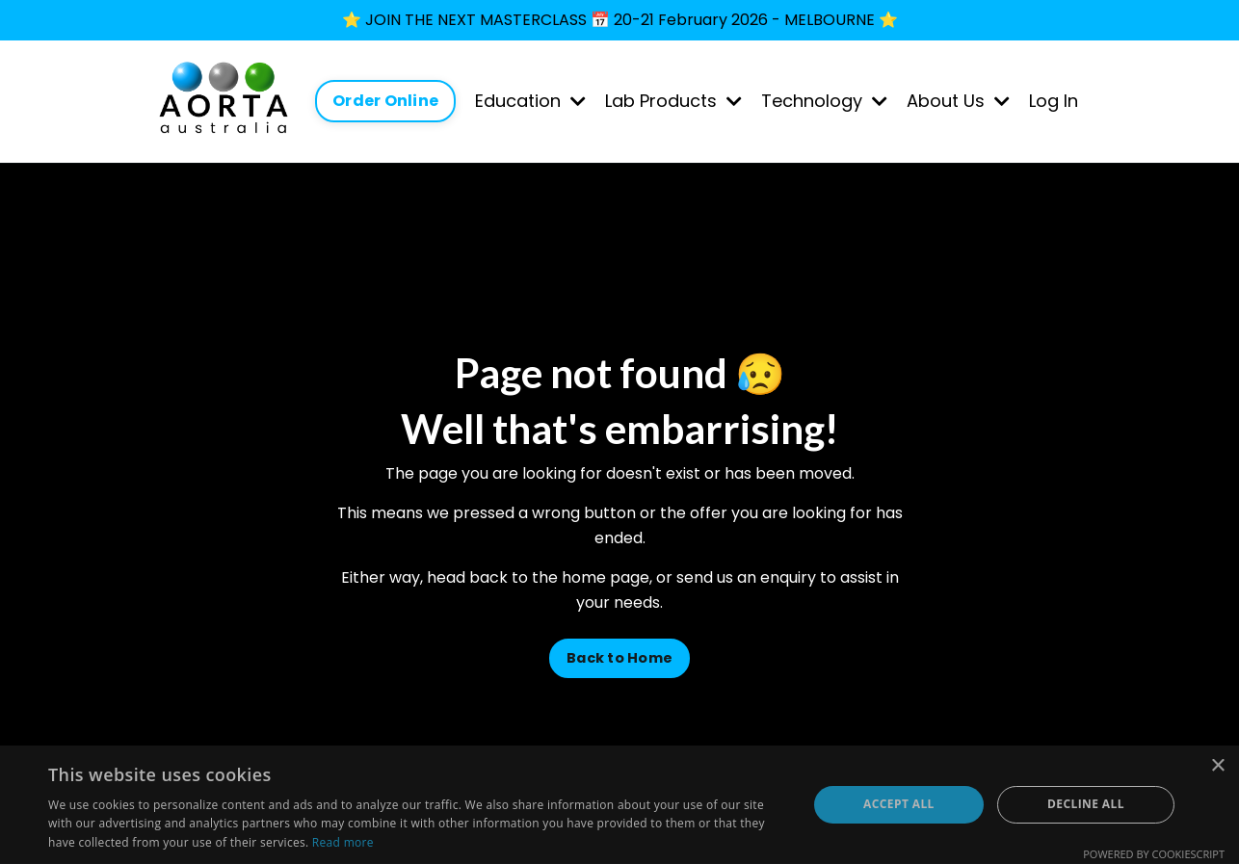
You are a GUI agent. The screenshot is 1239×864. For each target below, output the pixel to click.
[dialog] (619, 805)
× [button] (1217, 766)
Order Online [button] (385, 101)
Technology (824, 101)
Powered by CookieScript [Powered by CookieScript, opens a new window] (1154, 854)
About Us (958, 101)
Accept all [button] (899, 804)
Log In (1053, 101)
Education (530, 101)
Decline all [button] (1085, 804)
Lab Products (673, 101)
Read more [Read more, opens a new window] (343, 842)
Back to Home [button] (619, 658)
